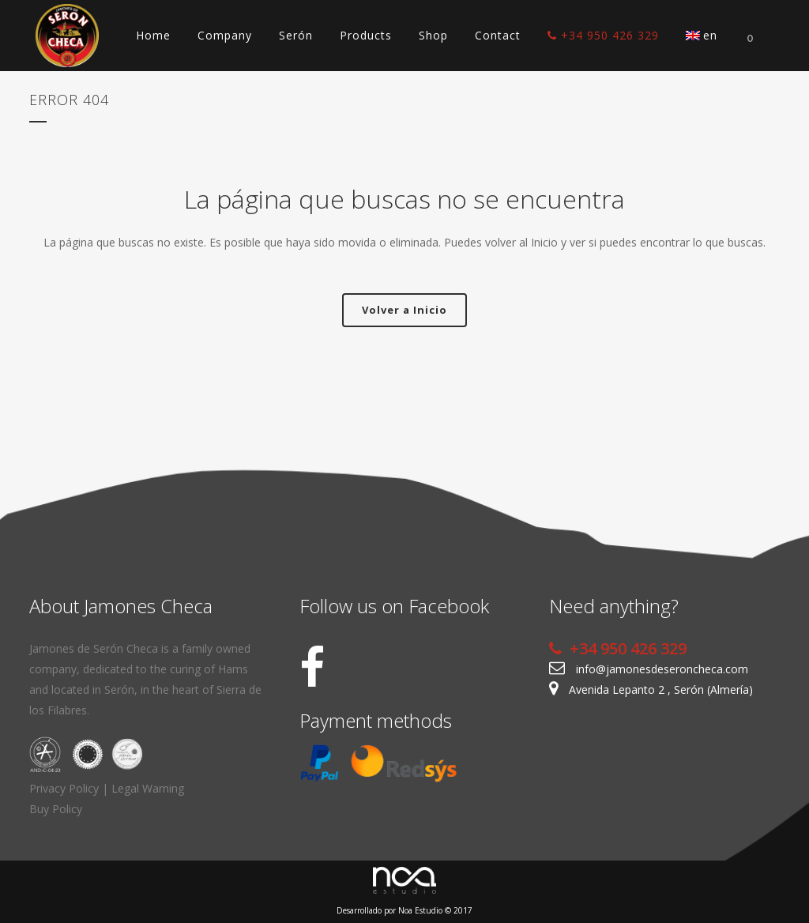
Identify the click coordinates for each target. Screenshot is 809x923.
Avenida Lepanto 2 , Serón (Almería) (661, 689)
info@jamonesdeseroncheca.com (662, 668)
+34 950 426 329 (618, 648)
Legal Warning (147, 788)
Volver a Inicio (404, 310)
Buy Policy (55, 808)
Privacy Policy (64, 788)
